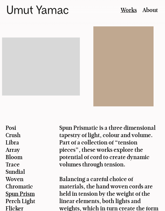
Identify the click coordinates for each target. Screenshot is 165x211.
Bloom (14, 157)
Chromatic (19, 186)
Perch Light (20, 201)
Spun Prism (20, 194)
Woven (14, 179)
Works (129, 10)
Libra (12, 143)
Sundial (15, 172)
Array (13, 150)
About (150, 10)
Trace (13, 165)
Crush (13, 135)
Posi (11, 128)
